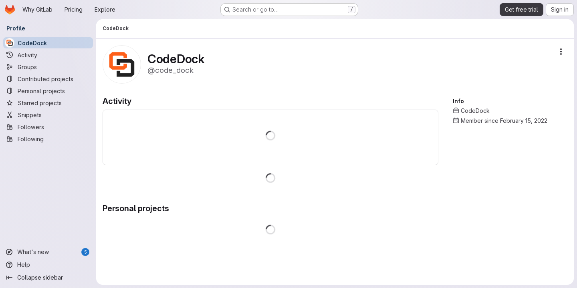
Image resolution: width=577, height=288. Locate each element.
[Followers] (48, 126)
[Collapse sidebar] (48, 277)
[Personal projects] (48, 90)
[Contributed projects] (48, 78)
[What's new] (48, 252)
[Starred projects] (48, 102)
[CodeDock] (48, 42)
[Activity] (48, 54)
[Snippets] (48, 114)
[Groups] (48, 66)
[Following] (48, 138)
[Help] (48, 264)
